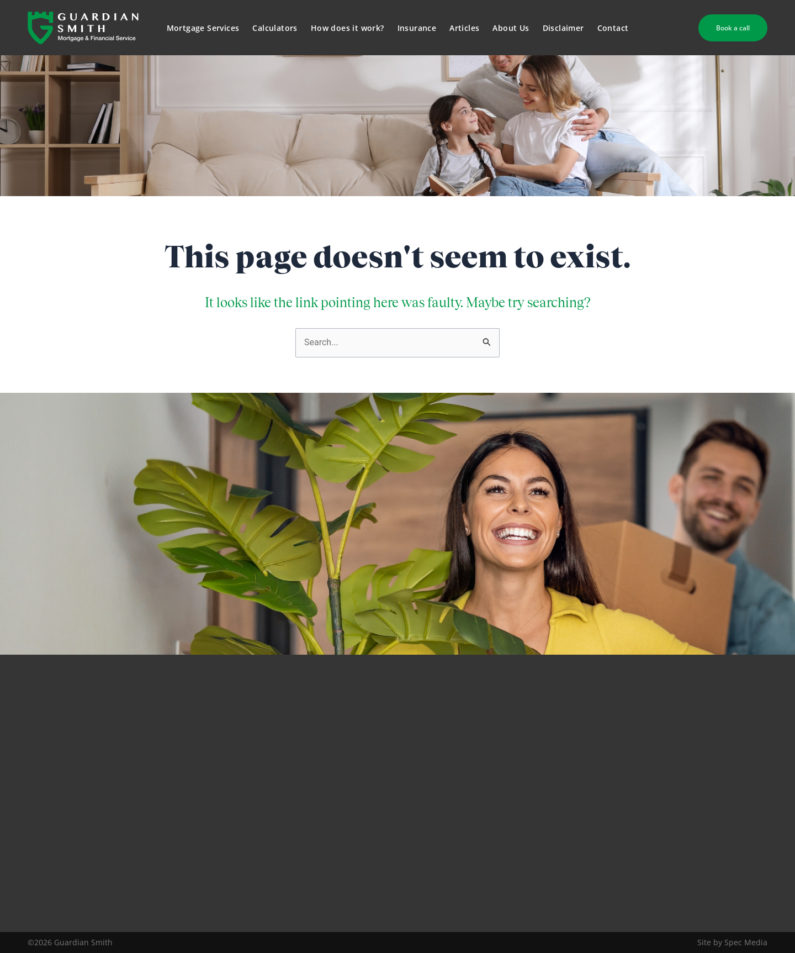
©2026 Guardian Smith (70, 942)
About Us (510, 28)
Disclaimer (563, 28)
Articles (464, 28)
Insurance (417, 28)
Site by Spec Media (732, 942)
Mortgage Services (203, 28)
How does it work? (347, 28)
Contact (613, 28)
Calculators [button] (274, 28)
